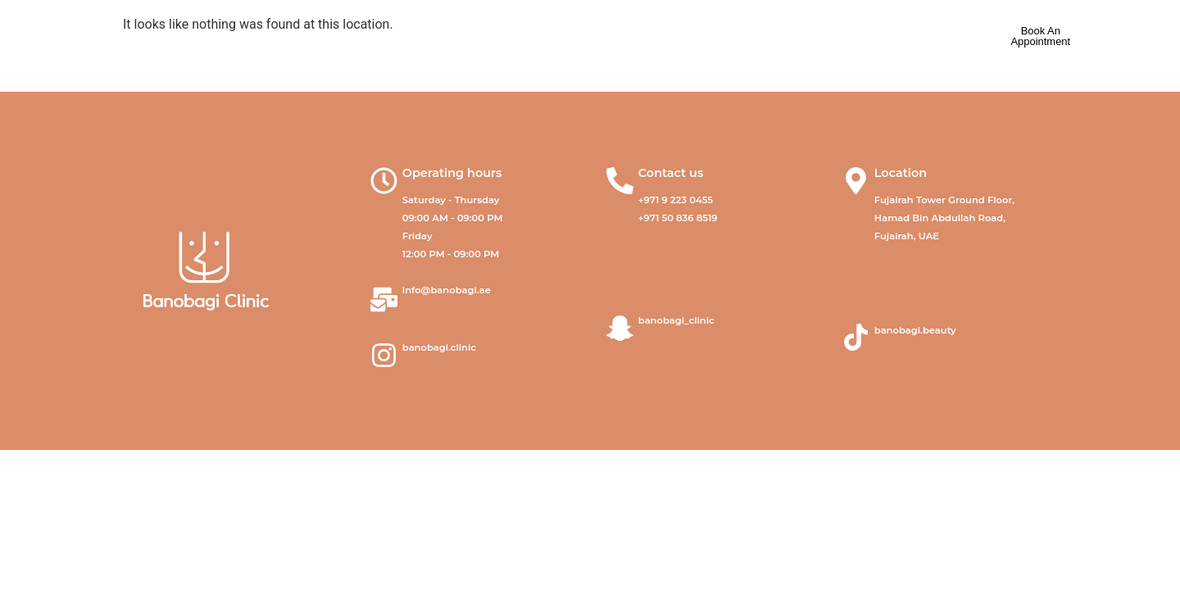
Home (299, 37)
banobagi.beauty (915, 330)
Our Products (639, 37)
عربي (894, 37)
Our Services (515, 37)
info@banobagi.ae (446, 290)
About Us (397, 37)
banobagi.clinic (439, 347)
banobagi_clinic (676, 320)
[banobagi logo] (150, 37)
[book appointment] (1040, 36)
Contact (749, 37)
